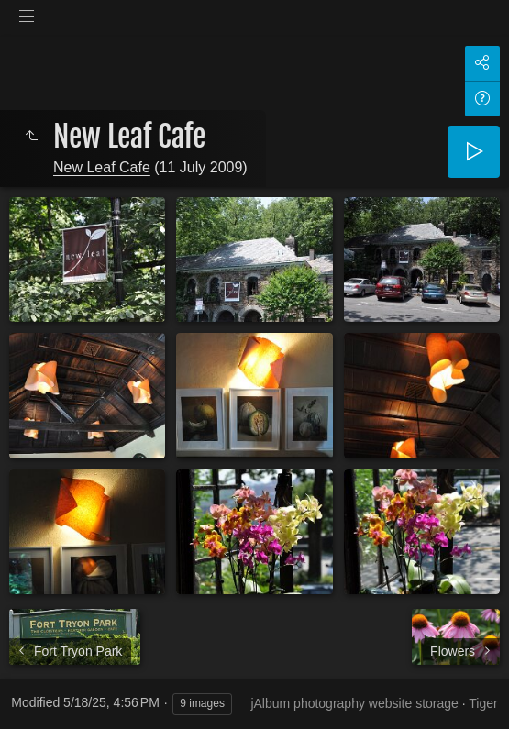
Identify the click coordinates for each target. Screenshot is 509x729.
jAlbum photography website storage (354, 703)
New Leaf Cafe (101, 167)
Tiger (483, 703)
